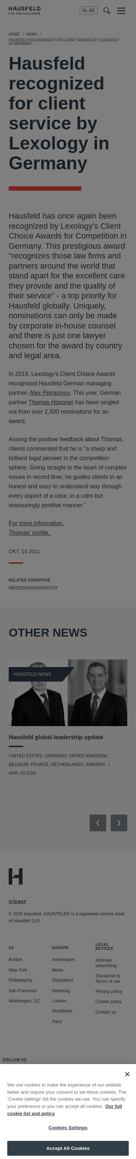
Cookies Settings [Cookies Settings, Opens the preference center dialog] (68, 1131)
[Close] (127, 1078)
